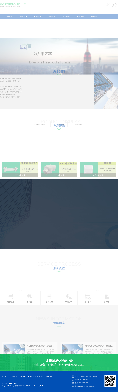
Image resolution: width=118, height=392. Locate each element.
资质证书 (31, 376)
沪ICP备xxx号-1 (30, 386)
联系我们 (49, 376)
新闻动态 (40, 376)
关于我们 (5, 376)
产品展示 (14, 376)
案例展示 (23, 376)
